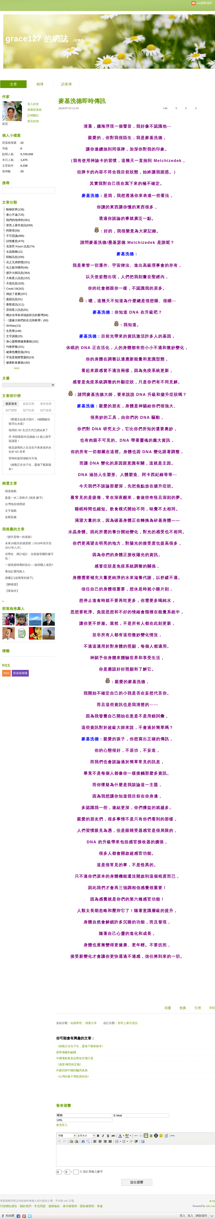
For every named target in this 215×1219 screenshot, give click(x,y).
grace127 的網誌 (36, 38)
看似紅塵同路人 (15, 571)
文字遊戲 (10, 510)
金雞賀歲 (10, 517)
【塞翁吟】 (12, 590)
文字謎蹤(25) (14, 336)
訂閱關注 (33, 115)
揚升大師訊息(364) (18, 272)
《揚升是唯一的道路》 (19, 537)
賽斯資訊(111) (15, 304)
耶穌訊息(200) (15, 257)
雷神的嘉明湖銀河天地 (23, 458)
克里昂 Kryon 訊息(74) (20, 246)
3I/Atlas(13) (13, 325)
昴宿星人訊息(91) (17, 309)
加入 (190, 1215)
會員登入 (62, 1125)
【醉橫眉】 (12, 584)
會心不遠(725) (15, 214)
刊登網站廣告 (8, 1206)
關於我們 (25, 1206)
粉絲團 (10, 1215)
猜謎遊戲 (10, 491)
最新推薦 (46, 403)
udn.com (210, 1206)
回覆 (168, 1008)
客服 (100, 1206)
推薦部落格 (34, 109)
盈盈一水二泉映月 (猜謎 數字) (24, 497)
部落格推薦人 (13, 608)
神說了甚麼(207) (16, 294)
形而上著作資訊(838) (19, 225)
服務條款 (54, 1206)
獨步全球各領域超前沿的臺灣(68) (27, 315)
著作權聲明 (70, 1206)
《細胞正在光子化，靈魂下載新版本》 (30, 467)
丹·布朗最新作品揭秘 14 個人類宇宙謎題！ (30, 439)
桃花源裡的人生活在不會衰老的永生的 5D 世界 (30, 450)
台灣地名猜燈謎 (15, 504)
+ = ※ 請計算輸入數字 (79, 1171)
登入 (182, 1215)
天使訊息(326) (15, 283)
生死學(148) (13, 331)
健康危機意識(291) (18, 352)
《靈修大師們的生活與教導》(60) (27, 320)
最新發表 (11, 403)
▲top (212, 1200)
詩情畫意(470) (15, 241)
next (17, 368)
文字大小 (82, 1135)
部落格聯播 (20, 673)
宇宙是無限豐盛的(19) (20, 357)
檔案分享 (91, 1023)
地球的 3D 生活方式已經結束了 (28, 430)
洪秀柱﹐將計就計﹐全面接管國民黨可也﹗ (29, 556)
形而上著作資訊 (128, 1023)
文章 (13, 84)
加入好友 (33, 104)
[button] (66, 1135)
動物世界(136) (15, 209)
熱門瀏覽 (11, 410)
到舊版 (79, 40)
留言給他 (33, 121)
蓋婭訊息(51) (14, 299)
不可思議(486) (15, 235)
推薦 (182, 1008)
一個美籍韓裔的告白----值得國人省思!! (29, 564)
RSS (6, 673)
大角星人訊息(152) (18, 278)
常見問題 (40, 1206)
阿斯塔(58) (13, 230)
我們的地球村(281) (18, 220)
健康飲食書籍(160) (18, 362)
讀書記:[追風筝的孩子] (19, 577)
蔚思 (5, 123)
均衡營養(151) (15, 346)
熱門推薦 (46, 410)
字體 (60, 1135)
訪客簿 (66, 84)
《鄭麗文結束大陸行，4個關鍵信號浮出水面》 (29, 421)
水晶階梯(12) (14, 251)
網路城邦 (201, 1215)
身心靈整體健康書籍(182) (22, 341)
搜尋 (51, 191)
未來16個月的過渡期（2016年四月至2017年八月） (28, 545)
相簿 (39, 84)
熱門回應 (28, 410)
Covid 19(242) (15, 288)
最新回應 (28, 403)
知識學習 (76, 1023)
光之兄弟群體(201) (18, 262)
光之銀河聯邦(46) (17, 267)
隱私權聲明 (87, 1206)
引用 (197, 1008)
